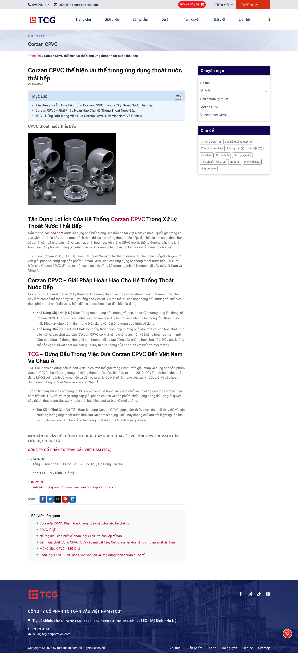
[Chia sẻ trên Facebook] (43, 499)
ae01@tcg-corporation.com (51, 634)
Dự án (166, 19)
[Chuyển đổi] (266, 90)
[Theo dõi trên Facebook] (241, 594)
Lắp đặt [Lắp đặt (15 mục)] (255, 148)
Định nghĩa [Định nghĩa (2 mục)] (252, 161)
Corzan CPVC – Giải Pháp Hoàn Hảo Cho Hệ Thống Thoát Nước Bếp (85, 110)
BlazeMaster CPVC (213, 115)
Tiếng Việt (224, 5)
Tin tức (205, 83)
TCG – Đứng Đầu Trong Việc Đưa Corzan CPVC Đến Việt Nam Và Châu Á (88, 116)
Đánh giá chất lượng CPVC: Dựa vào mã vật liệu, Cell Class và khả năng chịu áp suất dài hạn (107, 542)
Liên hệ (244, 19)
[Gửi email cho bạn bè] (57, 499)
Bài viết (219, 19)
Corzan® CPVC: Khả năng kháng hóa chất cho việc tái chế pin (85, 523)
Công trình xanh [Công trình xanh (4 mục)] (212, 148)
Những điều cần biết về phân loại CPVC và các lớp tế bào (81, 536)
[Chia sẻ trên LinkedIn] (72, 499)
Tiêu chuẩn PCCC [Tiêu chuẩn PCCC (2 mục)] (213, 161)
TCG (33, 354)
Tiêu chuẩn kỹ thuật (214, 99)
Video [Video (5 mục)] (235, 161)
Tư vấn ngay (249, 5)
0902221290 (36, 482)
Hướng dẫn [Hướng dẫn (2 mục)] (235, 148)
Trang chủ (83, 19)
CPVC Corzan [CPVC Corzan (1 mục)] (211, 141)
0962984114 (40, 629)
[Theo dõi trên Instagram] (250, 594)
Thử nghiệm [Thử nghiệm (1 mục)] (242, 155)
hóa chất (56, 233)
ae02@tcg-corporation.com (95, 487)
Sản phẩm (140, 19)
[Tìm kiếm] (268, 19)
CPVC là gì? (48, 530)
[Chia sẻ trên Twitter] (50, 499)
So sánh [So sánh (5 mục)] (223, 155)
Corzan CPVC (128, 219)
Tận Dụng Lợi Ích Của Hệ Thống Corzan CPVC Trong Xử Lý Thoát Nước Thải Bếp (94, 105)
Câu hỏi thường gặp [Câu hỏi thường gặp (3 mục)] (238, 141)
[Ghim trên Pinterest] (65, 499)
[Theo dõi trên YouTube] (268, 594)
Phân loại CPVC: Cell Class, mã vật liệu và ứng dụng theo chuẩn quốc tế (92, 555)
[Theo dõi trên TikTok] (259, 594)
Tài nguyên (192, 19)
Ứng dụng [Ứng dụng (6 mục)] (208, 168)
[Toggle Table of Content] (176, 96)
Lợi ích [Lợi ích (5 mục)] (206, 155)
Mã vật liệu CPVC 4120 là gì (60, 549)
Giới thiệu (112, 19)
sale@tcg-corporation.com (52, 487)
